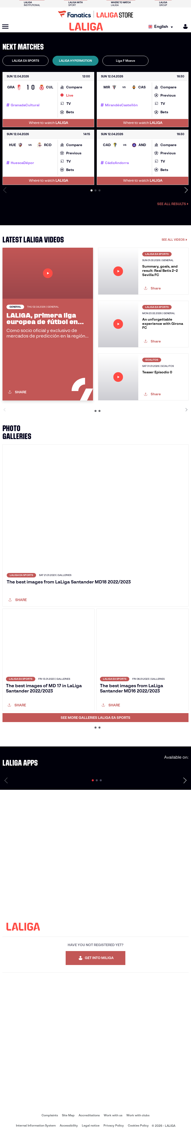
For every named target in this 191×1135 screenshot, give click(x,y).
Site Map (68, 1115)
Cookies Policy (138, 1125)
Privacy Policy (113, 1125)
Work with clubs (137, 1115)
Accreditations (89, 1115)
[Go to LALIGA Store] (95, 14)
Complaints (50, 1115)
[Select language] (161, 26)
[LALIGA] (86, 27)
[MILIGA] (184, 26)
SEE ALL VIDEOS (174, 239)
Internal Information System (36, 1125)
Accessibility (69, 1125)
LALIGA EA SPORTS (25, 60)
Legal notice (90, 1125)
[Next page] (185, 780)
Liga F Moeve (125, 60)
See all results (173, 204)
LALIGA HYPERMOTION (75, 60)
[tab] (25, 61)
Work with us (113, 1115)
